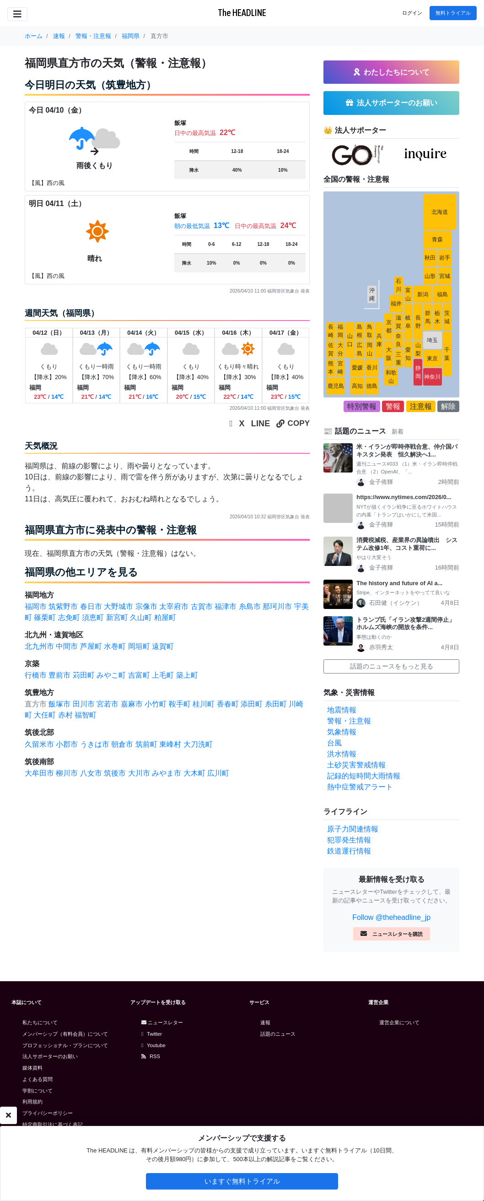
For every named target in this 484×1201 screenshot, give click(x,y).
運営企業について (399, 1022)
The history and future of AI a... (399, 583)
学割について (37, 1090)
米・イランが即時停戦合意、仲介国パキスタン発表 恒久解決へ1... (406, 450)
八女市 (91, 773)
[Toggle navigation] (17, 14)
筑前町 (146, 744)
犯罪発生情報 (349, 840)
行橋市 (36, 675)
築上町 (187, 675)
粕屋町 (165, 617)
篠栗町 (45, 617)
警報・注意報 (349, 721)
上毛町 (163, 675)
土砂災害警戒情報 (356, 765)
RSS (150, 1056)
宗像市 (146, 606)
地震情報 (341, 710)
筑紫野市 (63, 606)
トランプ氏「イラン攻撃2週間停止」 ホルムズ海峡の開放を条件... (407, 623)
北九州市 (39, 646)
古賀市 (202, 606)
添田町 (252, 704)
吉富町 (139, 675)
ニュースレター (162, 1022)
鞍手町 (180, 704)
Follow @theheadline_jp (391, 917)
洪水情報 (341, 754)
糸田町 (276, 704)
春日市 (91, 606)
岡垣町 (139, 646)
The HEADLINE (242, 12)
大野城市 (118, 606)
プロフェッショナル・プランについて (65, 1045)
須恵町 (93, 617)
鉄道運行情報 (349, 851)
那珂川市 (277, 606)
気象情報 (341, 732)
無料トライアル (453, 13)
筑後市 (115, 773)
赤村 (65, 715)
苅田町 (84, 675)
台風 (334, 743)
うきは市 (94, 744)
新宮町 (117, 617)
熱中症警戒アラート (360, 787)
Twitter (151, 1034)
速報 (265, 1022)
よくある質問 (37, 1079)
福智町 (86, 715)
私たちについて (40, 1022)
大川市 (139, 773)
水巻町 (115, 646)
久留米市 (39, 744)
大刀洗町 (198, 744)
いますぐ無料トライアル (242, 1181)
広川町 (218, 773)
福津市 (226, 606)
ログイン (412, 13)
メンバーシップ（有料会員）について (65, 1034)
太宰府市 (173, 606)
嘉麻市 (132, 704)
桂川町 (204, 704)
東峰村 (170, 744)
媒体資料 (32, 1068)
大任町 (45, 715)
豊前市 (59, 675)
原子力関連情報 (352, 829)
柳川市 (67, 773)
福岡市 (36, 606)
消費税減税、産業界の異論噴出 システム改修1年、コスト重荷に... (406, 544)
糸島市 (250, 606)
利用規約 (32, 1101)
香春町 (228, 704)
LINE (260, 423)
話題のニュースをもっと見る (391, 666)
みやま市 (166, 773)
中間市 (67, 646)
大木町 (194, 773)
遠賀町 (163, 646)
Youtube (153, 1045)
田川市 (84, 704)
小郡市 (67, 744)
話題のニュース (278, 1034)
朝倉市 (122, 744)
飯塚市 (59, 704)
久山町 (141, 617)
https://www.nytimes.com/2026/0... (403, 497)
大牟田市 (39, 773)
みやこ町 (111, 675)
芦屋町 (91, 646)
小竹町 (156, 704)
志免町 (69, 617)
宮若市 (107, 704)
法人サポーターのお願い (50, 1056)
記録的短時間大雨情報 (363, 776)
